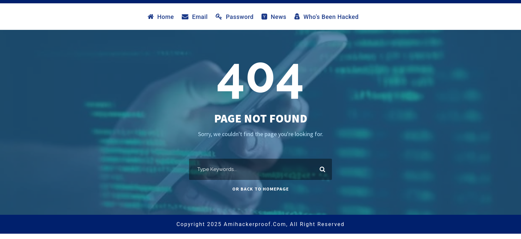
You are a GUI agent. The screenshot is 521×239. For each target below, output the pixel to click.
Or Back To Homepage (260, 189)
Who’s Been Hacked (326, 16)
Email (195, 16)
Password (235, 16)
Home (161, 16)
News (273, 16)
